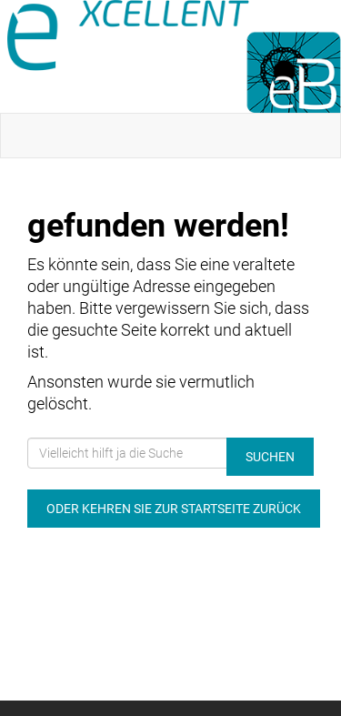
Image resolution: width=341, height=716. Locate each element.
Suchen (270, 456)
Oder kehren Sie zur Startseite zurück (173, 508)
